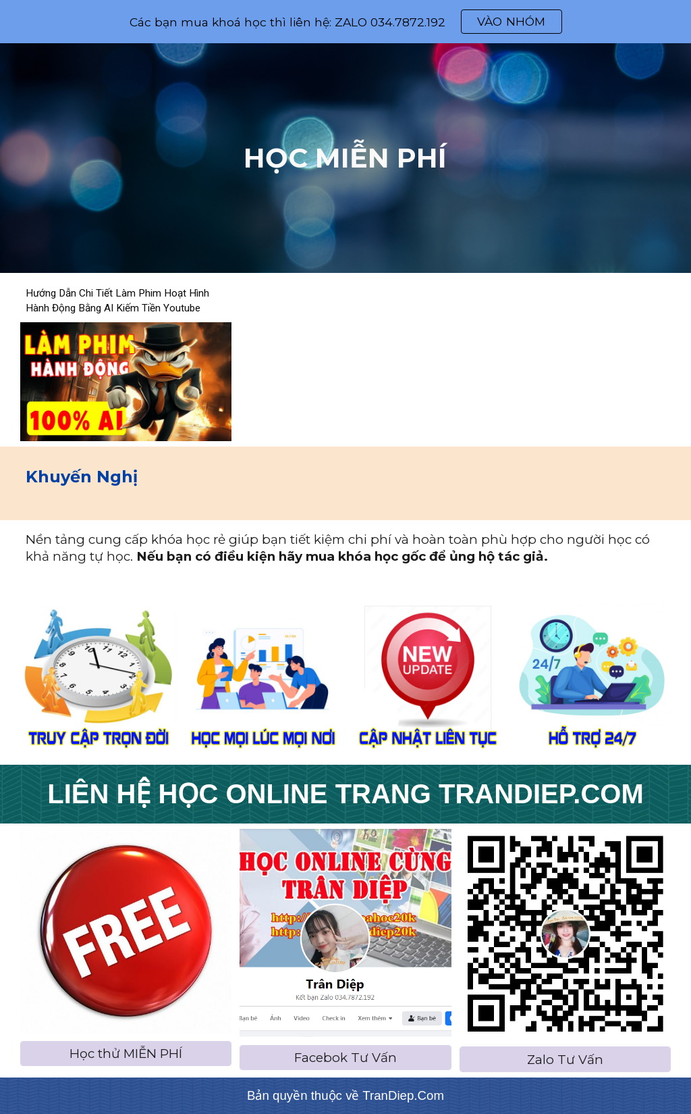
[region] (345, 21)
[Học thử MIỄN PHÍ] (126, 1053)
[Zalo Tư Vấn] (565, 1059)
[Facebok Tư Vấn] (345, 1057)
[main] (345, 158)
